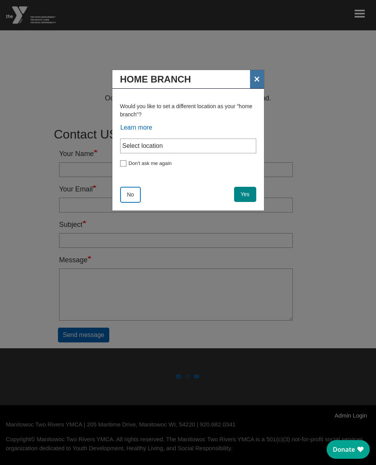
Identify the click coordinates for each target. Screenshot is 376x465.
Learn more (136, 127)
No (130, 194)
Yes (245, 194)
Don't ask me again (150, 163)
